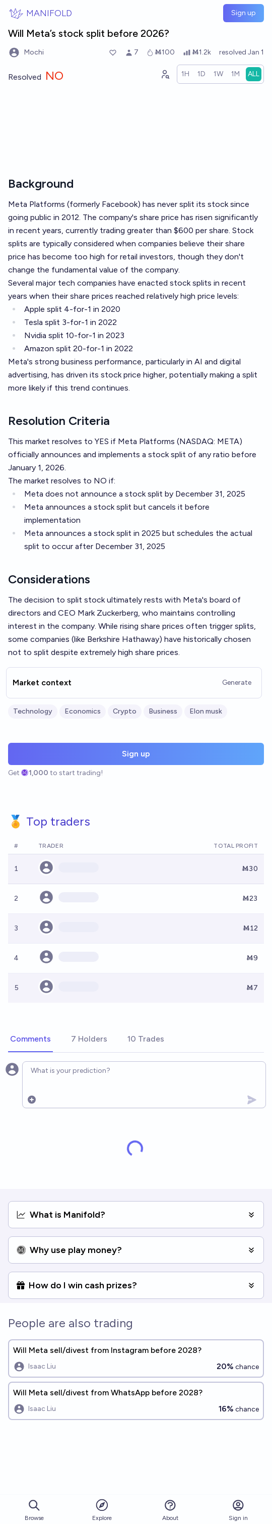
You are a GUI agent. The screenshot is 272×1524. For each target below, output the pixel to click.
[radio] (185, 74)
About (170, 1510)
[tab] (30, 1039)
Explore (102, 1509)
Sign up (243, 13)
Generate (236, 682)
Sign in (238, 1510)
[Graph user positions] (165, 74)
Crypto (125, 711)
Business (163, 711)
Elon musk (205, 711)
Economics (82, 711)
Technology (32, 711)
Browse (34, 1510)
